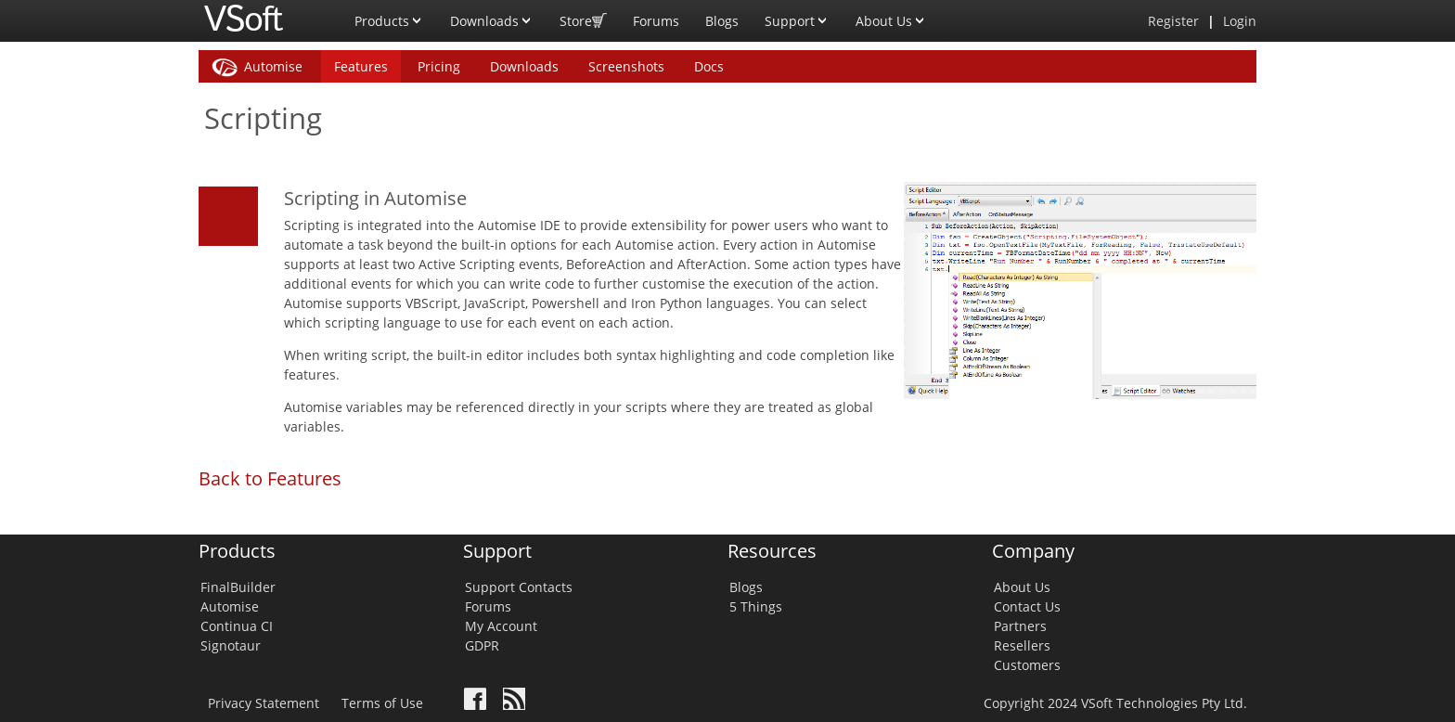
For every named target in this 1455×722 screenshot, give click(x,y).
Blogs (722, 21)
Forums (656, 21)
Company (1033, 550)
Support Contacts (519, 587)
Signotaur (230, 645)
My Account (501, 626)
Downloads (492, 15)
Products (389, 15)
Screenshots (626, 66)
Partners (1020, 626)
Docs (709, 66)
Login (1239, 21)
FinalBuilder (238, 587)
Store (583, 15)
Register (1173, 21)
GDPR (482, 645)
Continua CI (236, 626)
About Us (891, 15)
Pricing (439, 66)
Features (361, 66)
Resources (772, 550)
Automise (273, 66)
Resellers (1022, 645)
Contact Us (1027, 606)
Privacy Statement (263, 703)
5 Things (755, 606)
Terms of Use (382, 703)
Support (797, 15)
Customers (1027, 665)
